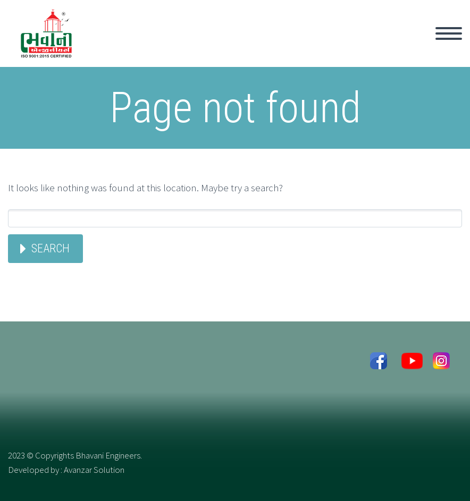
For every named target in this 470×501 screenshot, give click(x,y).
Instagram (441, 364)
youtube (409, 364)
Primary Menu (448, 33)
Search (50, 248)
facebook (378, 364)
